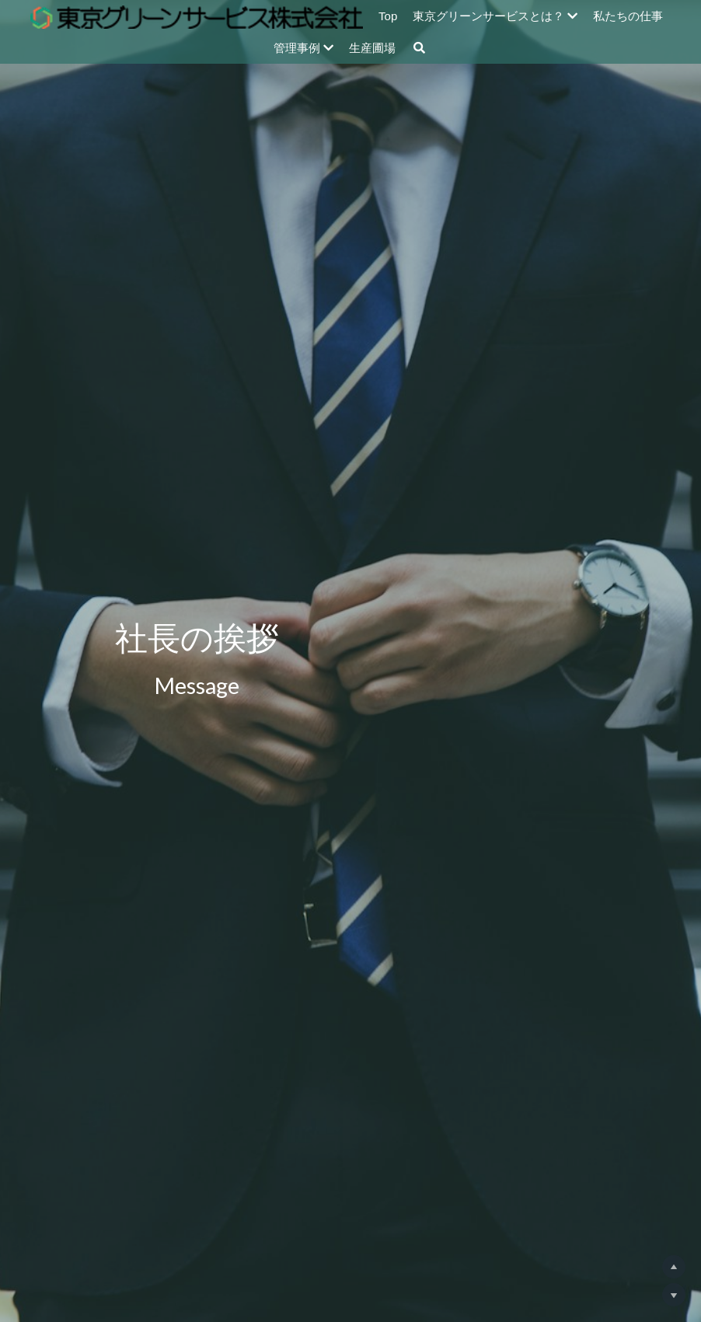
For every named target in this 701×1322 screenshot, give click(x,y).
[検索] (419, 47)
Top (387, 16)
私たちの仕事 (628, 16)
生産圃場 (372, 47)
